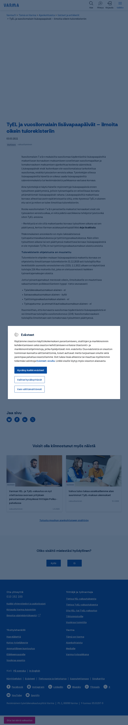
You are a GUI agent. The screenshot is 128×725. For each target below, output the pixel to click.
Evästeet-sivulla (45, 360)
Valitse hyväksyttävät (29, 379)
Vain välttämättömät (29, 389)
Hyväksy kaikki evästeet (30, 370)
